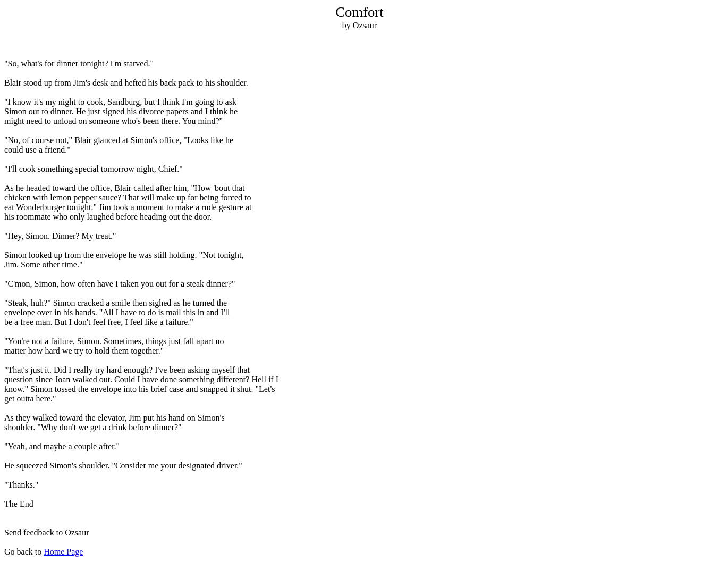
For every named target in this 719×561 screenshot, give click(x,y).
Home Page (63, 551)
